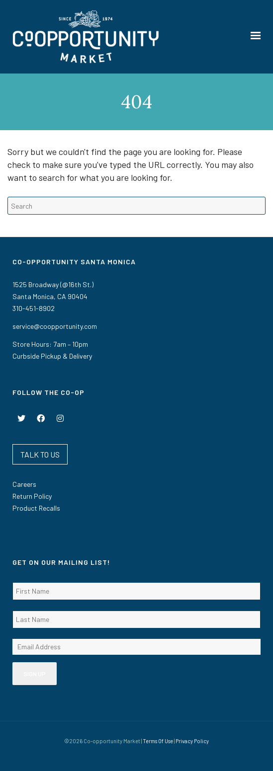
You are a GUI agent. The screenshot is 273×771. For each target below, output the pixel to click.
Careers (24, 484)
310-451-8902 (33, 308)
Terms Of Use (158, 741)
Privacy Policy (192, 741)
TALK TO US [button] (40, 454)
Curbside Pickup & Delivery (52, 356)
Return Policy (32, 496)
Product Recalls (36, 508)
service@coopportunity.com (54, 326)
